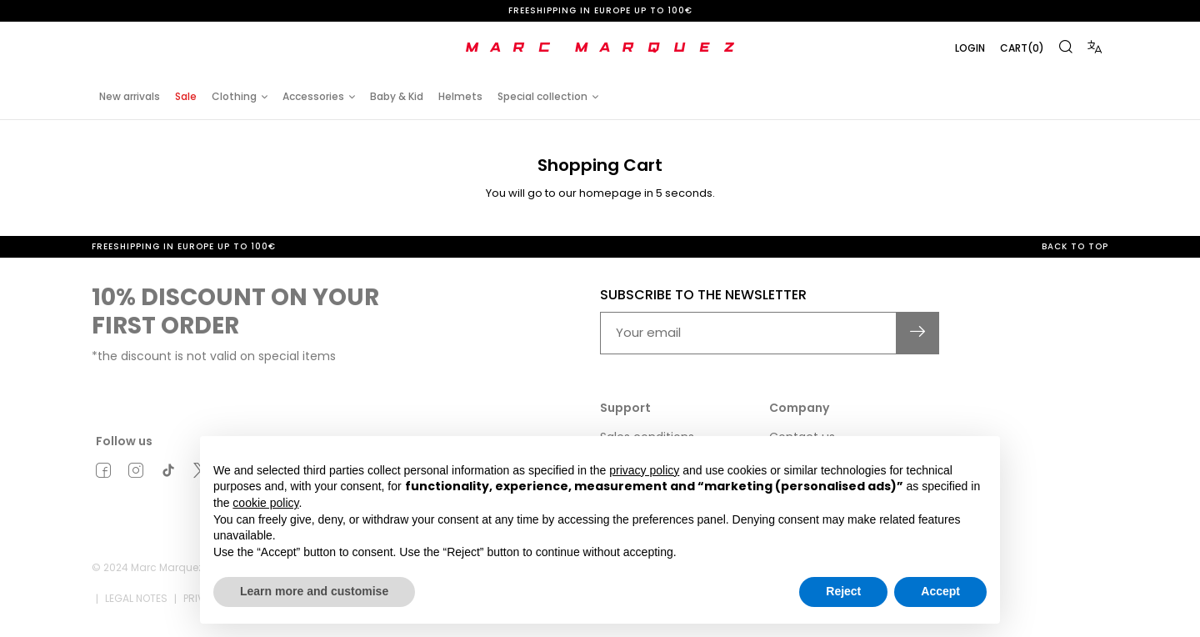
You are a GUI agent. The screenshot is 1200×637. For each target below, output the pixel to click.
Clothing (234, 96)
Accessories (313, 96)
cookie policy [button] (265, 502)
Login (970, 48)
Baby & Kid (396, 96)
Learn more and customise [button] (314, 591)
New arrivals (129, 96)
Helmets (460, 96)
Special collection (543, 96)
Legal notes (136, 598)
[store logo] (600, 48)
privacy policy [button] (644, 470)
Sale (186, 96)
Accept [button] (940, 591)
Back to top (1075, 246)
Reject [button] (843, 591)
